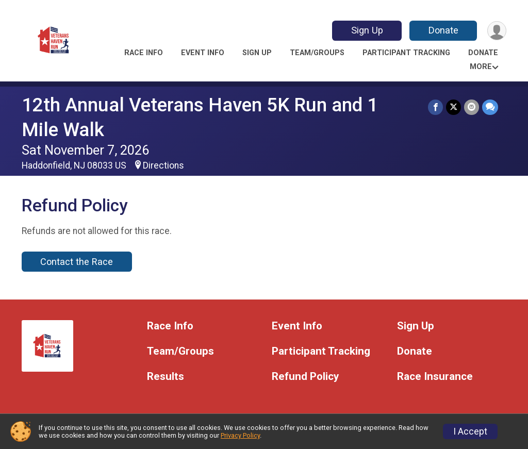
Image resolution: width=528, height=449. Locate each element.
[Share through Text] (490, 106)
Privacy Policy (240, 435)
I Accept (470, 431)
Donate (443, 30)
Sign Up (367, 30)
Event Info (202, 52)
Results (165, 377)
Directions (163, 165)
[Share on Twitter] (453, 106)
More (481, 66)
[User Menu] (496, 30)
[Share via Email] (471, 106)
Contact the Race (76, 261)
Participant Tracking (406, 52)
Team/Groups (317, 52)
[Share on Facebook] (435, 106)
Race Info (143, 52)
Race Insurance (435, 377)
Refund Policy (305, 377)
